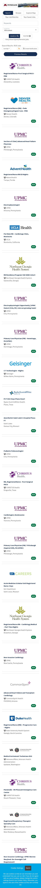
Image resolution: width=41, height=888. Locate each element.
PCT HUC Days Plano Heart (14, 399)
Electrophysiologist (12, 205)
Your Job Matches (11, 17)
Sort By (5, 49)
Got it (28, 868)
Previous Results (20, 54)
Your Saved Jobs (29, 17)
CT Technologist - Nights (14, 371)
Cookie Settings (17, 868)
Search (7, 13)
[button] (27, 36)
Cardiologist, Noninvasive (14, 515)
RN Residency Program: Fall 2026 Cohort (19, 275)
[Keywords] (20, 23)
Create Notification (30, 49)
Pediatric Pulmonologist (13, 451)
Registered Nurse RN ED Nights (16, 174)
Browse (18, 13)
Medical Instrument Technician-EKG (18, 756)
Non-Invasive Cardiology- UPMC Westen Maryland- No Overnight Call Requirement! (19, 859)
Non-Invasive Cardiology (13, 657)
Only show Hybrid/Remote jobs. (17, 39)
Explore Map (31, 13)
